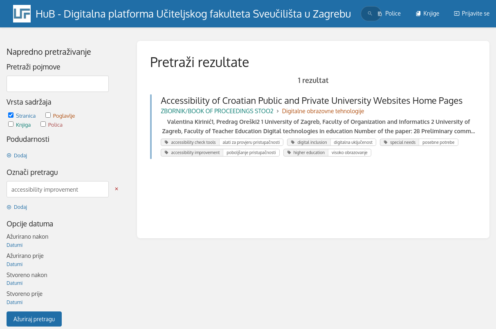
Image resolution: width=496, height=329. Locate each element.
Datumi (14, 245)
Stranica (22, 115)
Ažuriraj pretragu (34, 319)
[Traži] (370, 13)
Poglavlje (60, 115)
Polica (51, 124)
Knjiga (20, 124)
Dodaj (17, 155)
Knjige (427, 13)
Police (389, 13)
